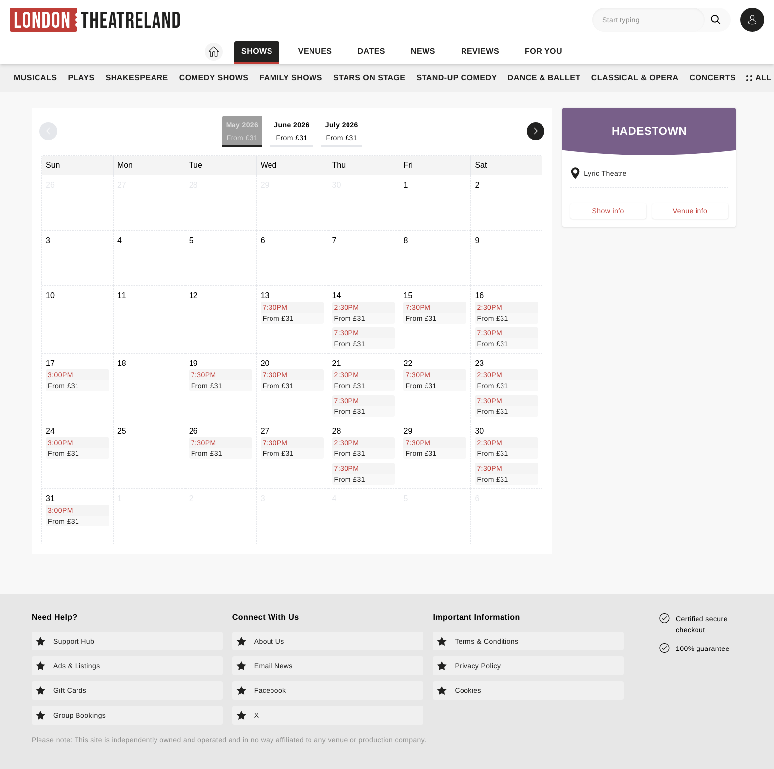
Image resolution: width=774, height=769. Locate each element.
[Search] (718, 20)
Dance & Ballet (544, 78)
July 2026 (341, 132)
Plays (81, 78)
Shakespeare (137, 78)
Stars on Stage (369, 78)
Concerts (713, 78)
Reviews (480, 51)
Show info (608, 214)
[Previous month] (48, 131)
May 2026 (242, 132)
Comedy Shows (214, 78)
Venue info (690, 214)
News (423, 51)
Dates (371, 51)
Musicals (35, 78)
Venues (315, 51)
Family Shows (290, 78)
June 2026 (292, 132)
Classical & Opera (635, 78)
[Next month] (535, 131)
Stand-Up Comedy (457, 78)
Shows (256, 51)
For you (543, 51)
